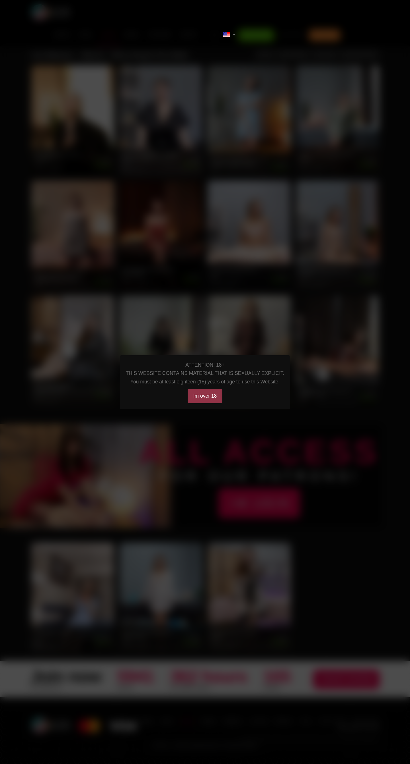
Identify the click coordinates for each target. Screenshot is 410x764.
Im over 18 (205, 396)
